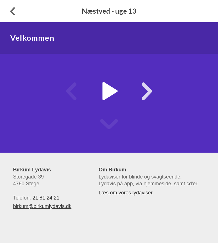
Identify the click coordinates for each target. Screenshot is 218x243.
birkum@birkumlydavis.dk (42, 206)
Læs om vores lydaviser (125, 193)
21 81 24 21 (45, 198)
